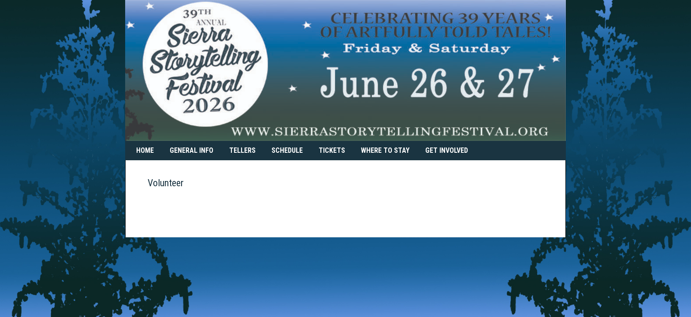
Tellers (242, 150)
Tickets (332, 150)
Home (145, 150)
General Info (191, 150)
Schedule (287, 150)
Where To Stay (385, 150)
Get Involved (446, 150)
